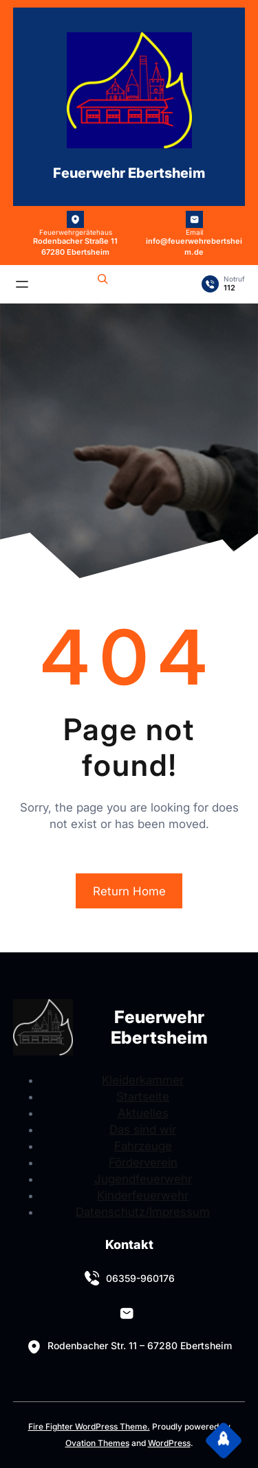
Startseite (142, 1096)
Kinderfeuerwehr (143, 1195)
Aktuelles (143, 1113)
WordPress (169, 1443)
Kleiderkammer (143, 1080)
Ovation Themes (97, 1443)
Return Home (129, 891)
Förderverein (143, 1162)
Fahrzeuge (143, 1146)
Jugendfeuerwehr (143, 1179)
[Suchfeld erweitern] (102, 281)
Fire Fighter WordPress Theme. (89, 1426)
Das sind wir (142, 1129)
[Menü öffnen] (22, 284)
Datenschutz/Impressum (143, 1212)
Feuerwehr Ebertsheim (129, 173)
